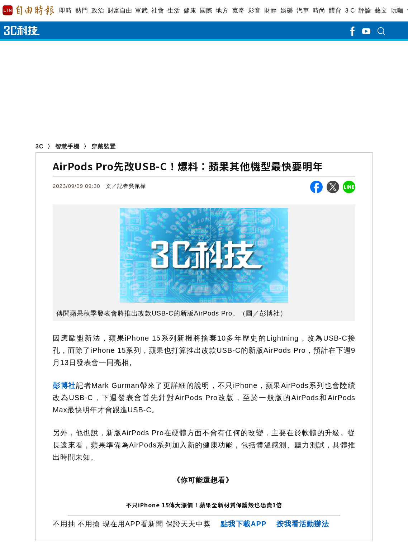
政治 (97, 10)
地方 (222, 10)
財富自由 (120, 10)
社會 (157, 10)
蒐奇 (238, 10)
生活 (173, 10)
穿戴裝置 (103, 146)
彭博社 (64, 385)
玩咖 (397, 10)
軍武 (141, 10)
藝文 (381, 10)
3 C (350, 10)
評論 (365, 10)
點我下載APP (243, 524)
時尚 (319, 10)
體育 (335, 10)
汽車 (302, 10)
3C (39, 146)
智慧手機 (67, 146)
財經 (270, 10)
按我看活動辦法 (302, 524)
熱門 (81, 10)
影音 (254, 10)
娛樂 (286, 10)
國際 (206, 10)
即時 (65, 10)
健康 (190, 10)
